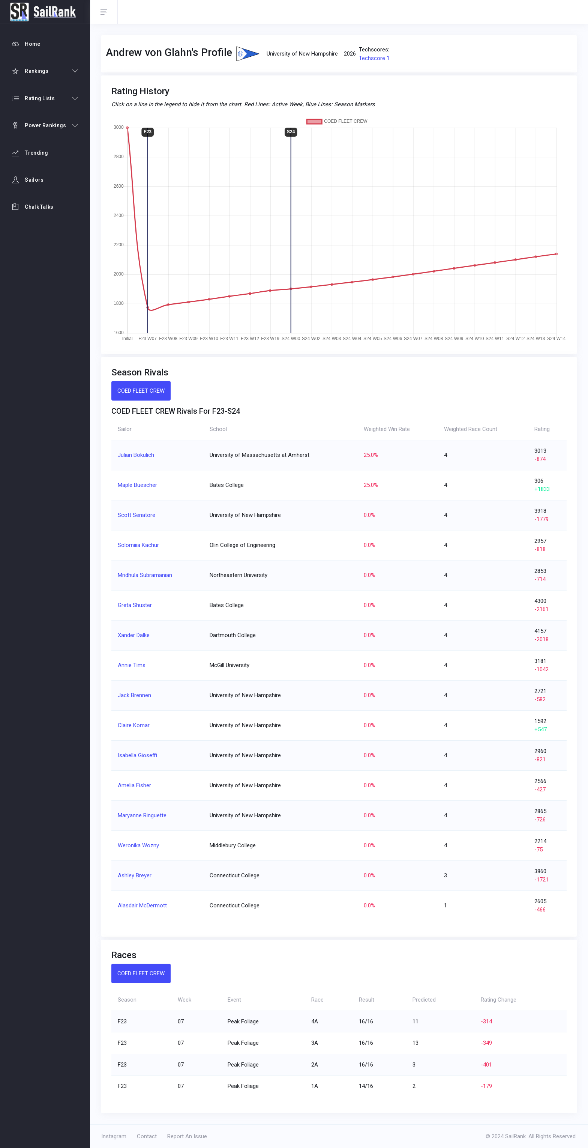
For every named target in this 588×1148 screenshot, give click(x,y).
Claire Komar (134, 725)
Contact (147, 1136)
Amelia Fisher (134, 785)
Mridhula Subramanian (145, 575)
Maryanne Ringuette (142, 815)
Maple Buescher (137, 485)
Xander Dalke (134, 635)
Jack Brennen (134, 695)
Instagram (113, 1136)
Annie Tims (132, 665)
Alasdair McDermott (142, 905)
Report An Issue (187, 1136)
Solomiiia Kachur (138, 545)
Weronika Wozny (138, 845)
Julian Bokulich (136, 455)
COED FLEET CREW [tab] (141, 390)
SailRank (515, 1136)
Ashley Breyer (135, 875)
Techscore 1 (374, 58)
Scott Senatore (136, 515)
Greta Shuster (135, 605)
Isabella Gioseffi (137, 755)
